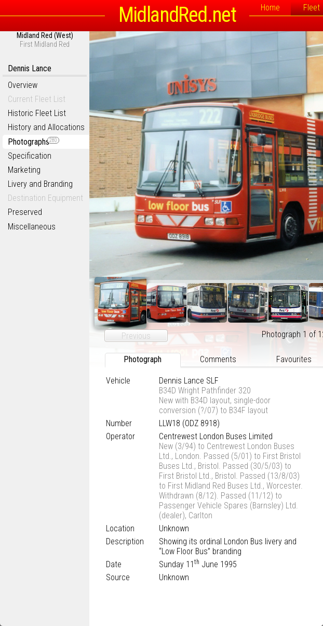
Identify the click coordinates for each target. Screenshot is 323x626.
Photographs (33, 142)
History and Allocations (46, 127)
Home (270, 7)
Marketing (24, 170)
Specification (29, 156)
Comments (218, 359)
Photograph (143, 359)
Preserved (25, 212)
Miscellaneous (32, 227)
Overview (22, 85)
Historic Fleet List (37, 113)
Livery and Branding (40, 184)
